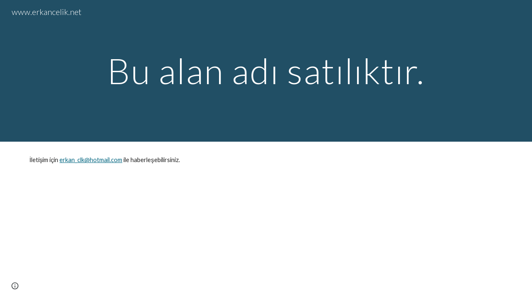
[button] (15, 286)
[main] (266, 71)
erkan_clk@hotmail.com (90, 159)
